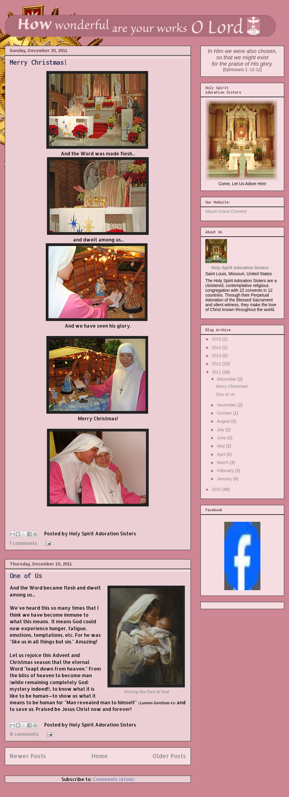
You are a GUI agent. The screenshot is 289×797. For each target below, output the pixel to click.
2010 (217, 489)
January (225, 478)
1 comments (23, 543)
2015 (217, 339)
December (227, 379)
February (226, 470)
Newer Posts (28, 756)
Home (99, 756)
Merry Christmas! (38, 62)
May (221, 446)
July (221, 429)
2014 (217, 347)
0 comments (24, 734)
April (221, 454)
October (225, 413)
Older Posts (169, 756)
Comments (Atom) (114, 779)
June (222, 437)
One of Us (26, 576)
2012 (217, 363)
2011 (217, 372)
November (227, 405)
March (223, 462)
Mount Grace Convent (226, 211)
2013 (217, 355)
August (224, 421)
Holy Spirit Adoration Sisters (240, 267)
